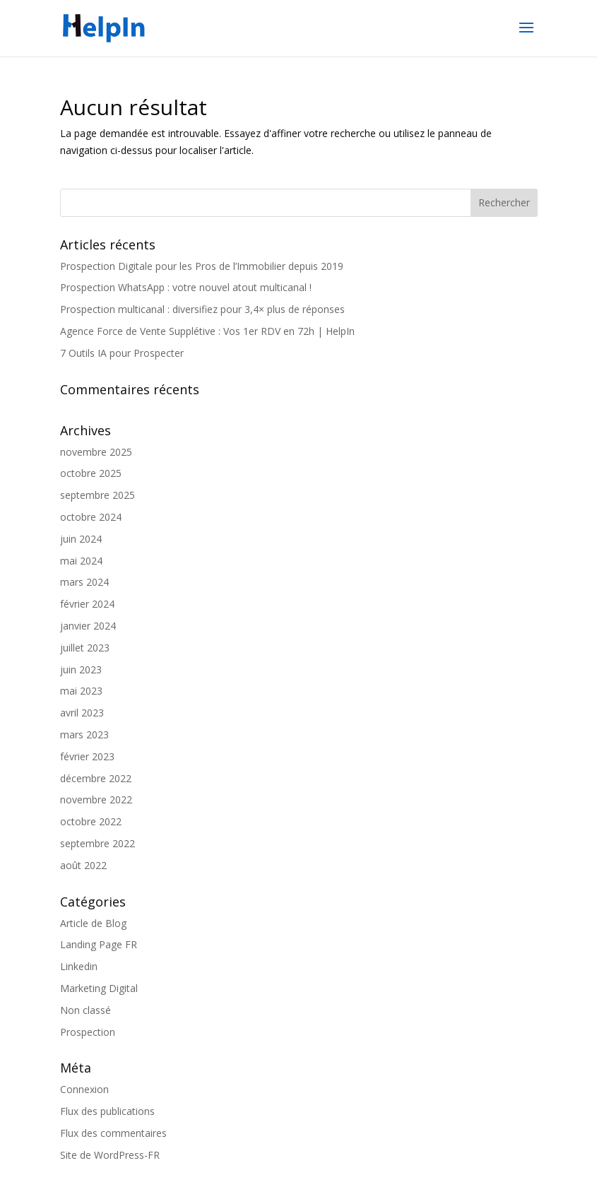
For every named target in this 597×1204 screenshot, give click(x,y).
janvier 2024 (88, 625)
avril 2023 (82, 712)
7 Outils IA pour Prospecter (122, 353)
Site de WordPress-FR (110, 1155)
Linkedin (78, 966)
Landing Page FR (98, 944)
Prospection (87, 1032)
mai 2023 (81, 690)
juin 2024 (81, 538)
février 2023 (87, 756)
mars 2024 (84, 582)
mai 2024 (81, 560)
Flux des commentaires (113, 1133)
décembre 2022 (95, 778)
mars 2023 (84, 734)
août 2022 (83, 865)
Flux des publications (107, 1111)
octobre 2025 (91, 473)
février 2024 (87, 603)
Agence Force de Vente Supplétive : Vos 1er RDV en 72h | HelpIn (207, 331)
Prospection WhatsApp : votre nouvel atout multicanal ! (186, 287)
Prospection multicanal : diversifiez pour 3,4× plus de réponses (202, 309)
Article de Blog (93, 923)
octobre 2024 (91, 517)
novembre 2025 (96, 452)
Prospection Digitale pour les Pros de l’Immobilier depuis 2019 (201, 266)
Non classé (85, 1010)
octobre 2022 (91, 821)
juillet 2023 (85, 647)
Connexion (84, 1089)
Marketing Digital (99, 988)
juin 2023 (81, 669)
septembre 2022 (97, 843)
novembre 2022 (96, 799)
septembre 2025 (97, 495)
